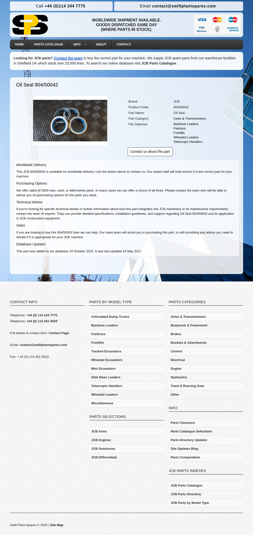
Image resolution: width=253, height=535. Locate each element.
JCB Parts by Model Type (190, 503)
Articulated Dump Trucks (110, 317)
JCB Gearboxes (103, 448)
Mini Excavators (103, 368)
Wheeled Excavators (106, 360)
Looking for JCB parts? (33, 58)
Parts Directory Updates (189, 440)
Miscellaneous (102, 403)
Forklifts (179, 133)
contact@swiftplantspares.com (178, 6)
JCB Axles (99, 431)
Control (176, 351)
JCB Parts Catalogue (158, 63)
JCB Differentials (104, 457)
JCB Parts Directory (186, 494)
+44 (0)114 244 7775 (60, 6)
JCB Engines (101, 440)
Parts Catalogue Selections (191, 431)
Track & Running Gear (188, 386)
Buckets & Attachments (189, 342)
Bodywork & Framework (189, 325)
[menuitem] (19, 44)
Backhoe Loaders (185, 124)
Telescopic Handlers (187, 142)
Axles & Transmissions (189, 118)
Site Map (56, 525)
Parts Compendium (185, 457)
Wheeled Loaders (186, 137)
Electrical (178, 360)
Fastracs (179, 128)
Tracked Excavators (106, 351)
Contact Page (59, 333)
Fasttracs (98, 334)
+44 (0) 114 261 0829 (41, 321)
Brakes (176, 334)
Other (175, 394)
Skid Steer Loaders (105, 377)
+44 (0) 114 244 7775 (41, 315)
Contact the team (68, 58)
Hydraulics (179, 377)
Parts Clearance (183, 423)
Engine (176, 368)
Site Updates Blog (184, 448)
